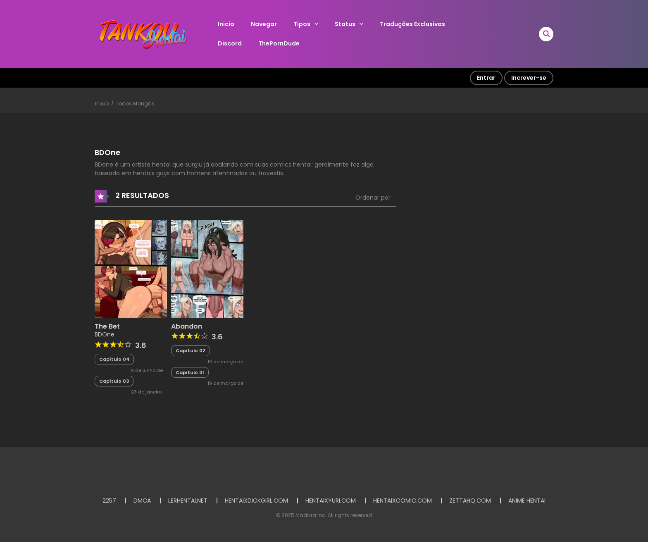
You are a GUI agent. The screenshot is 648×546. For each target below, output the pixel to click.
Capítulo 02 (190, 350)
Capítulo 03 (114, 381)
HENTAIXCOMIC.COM (402, 500)
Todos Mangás (135, 103)
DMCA (142, 500)
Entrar (486, 78)
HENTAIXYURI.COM (330, 500)
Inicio (226, 24)
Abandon (186, 326)
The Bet (107, 326)
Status (345, 24)
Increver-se (528, 78)
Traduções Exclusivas (412, 24)
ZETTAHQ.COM (470, 500)
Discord (230, 43)
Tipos (301, 24)
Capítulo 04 (114, 359)
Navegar (264, 24)
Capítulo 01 (190, 372)
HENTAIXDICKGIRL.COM (256, 500)
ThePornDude (279, 43)
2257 (109, 500)
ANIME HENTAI (527, 500)
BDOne (104, 334)
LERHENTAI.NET (187, 500)
